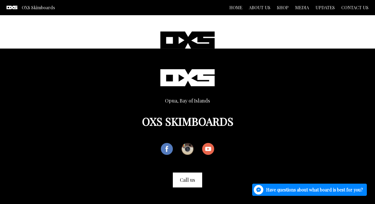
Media (302, 7)
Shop (283, 7)
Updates (325, 7)
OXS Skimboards (38, 7)
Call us (187, 180)
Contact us (354, 7)
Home (235, 7)
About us (259, 7)
